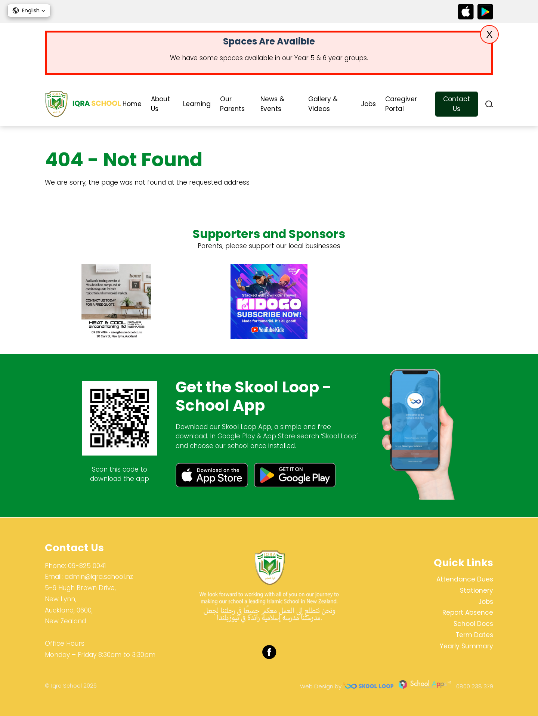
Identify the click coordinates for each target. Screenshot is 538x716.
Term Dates (474, 634)
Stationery (476, 590)
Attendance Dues (464, 579)
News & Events (272, 104)
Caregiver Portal (401, 104)
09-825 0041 (87, 565)
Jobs (368, 103)
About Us (160, 104)
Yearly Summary (466, 646)
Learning (197, 103)
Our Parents (232, 104)
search (489, 104)
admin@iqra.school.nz (99, 577)
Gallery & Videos (323, 104)
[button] (29, 10)
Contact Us (456, 104)
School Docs (473, 623)
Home (132, 103)
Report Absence (467, 612)
